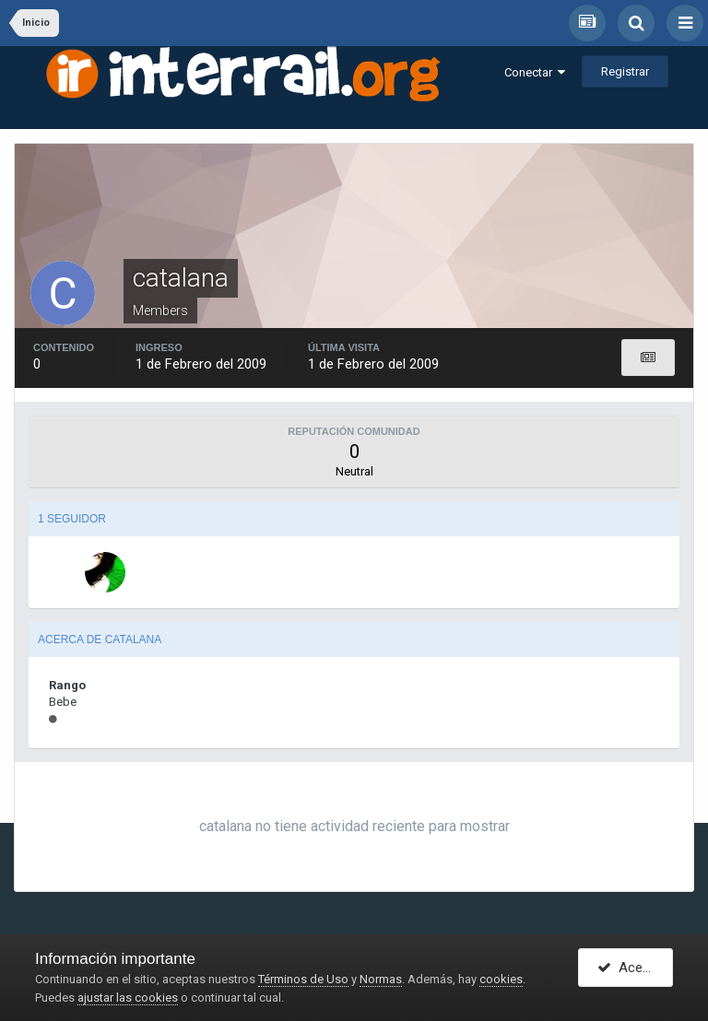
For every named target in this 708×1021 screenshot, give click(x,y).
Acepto (630, 968)
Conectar (534, 72)
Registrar (625, 71)
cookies (501, 979)
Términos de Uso (303, 979)
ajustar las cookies (127, 997)
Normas (381, 979)
